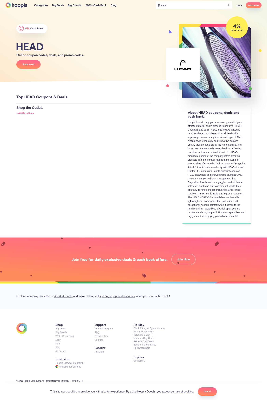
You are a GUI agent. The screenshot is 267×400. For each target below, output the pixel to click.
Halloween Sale (141, 348)
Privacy (65, 381)
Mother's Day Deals (143, 338)
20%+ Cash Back (64, 336)
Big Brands (61, 332)
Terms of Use (102, 336)
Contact (99, 339)
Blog (57, 347)
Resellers (99, 351)
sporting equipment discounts (117, 296)
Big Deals (60, 328)
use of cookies (184, 391)
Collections (139, 360)
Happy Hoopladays (143, 331)
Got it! (207, 391)
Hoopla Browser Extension (69, 363)
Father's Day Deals (143, 341)
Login (58, 339)
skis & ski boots (63, 296)
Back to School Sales (144, 344)
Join (57, 343)
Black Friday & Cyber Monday (149, 328)
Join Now (183, 259)
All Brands (60, 351)
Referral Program (104, 328)
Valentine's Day (141, 334)
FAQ (97, 332)
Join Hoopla (253, 5)
